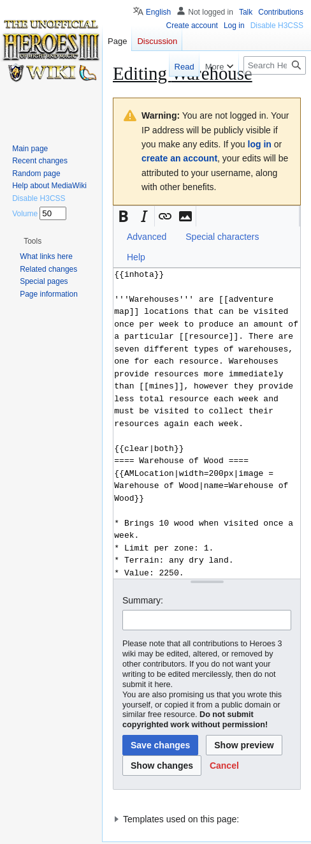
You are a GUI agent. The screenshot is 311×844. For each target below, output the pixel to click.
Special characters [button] (222, 237)
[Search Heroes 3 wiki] (274, 65)
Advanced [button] (146, 237)
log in (259, 144)
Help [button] (136, 257)
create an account (179, 158)
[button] (123, 216)
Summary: (142, 600)
